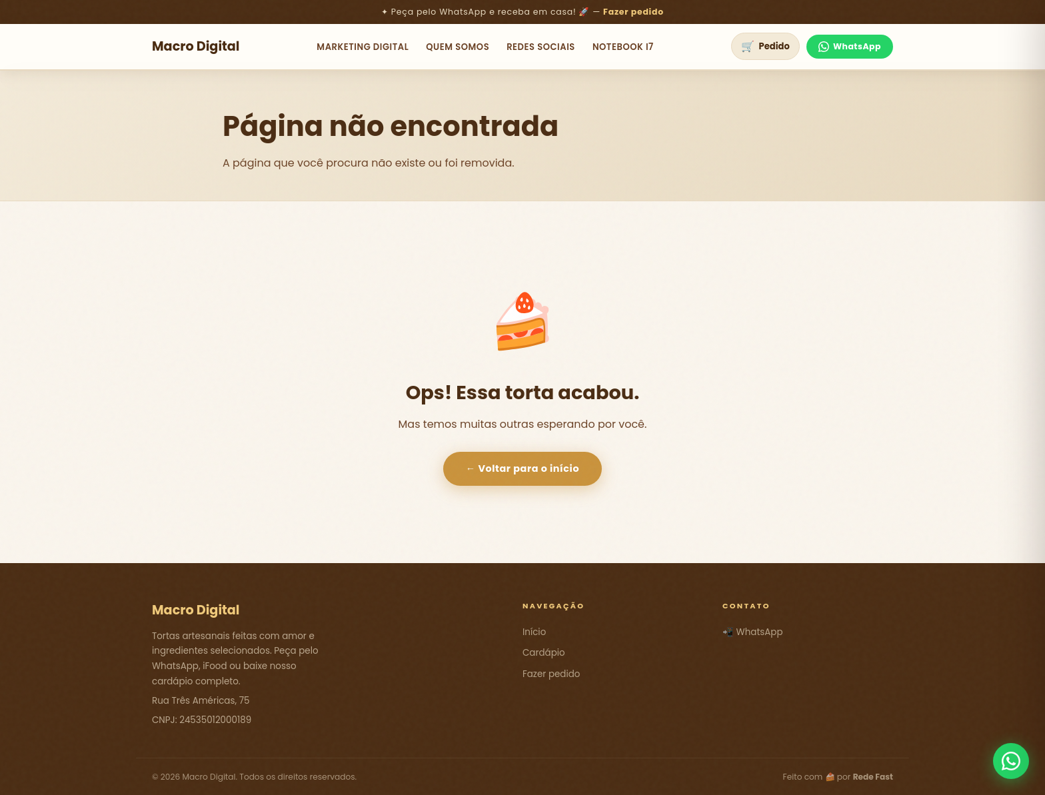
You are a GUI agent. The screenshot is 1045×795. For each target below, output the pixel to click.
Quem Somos (457, 47)
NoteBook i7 (623, 47)
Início (534, 632)
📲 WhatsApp (752, 632)
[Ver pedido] (765, 46)
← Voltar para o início (522, 468)
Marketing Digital (363, 47)
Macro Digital (196, 46)
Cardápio (543, 652)
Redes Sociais (541, 47)
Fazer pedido (633, 11)
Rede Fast (873, 776)
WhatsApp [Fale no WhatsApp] (849, 46)
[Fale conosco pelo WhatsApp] (1011, 761)
